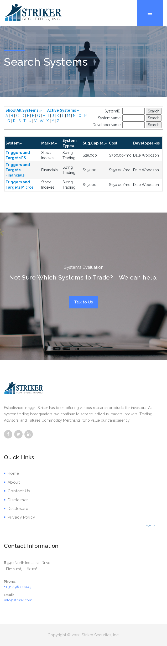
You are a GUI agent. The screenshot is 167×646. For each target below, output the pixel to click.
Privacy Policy (19, 517)
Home (11, 473)
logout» (150, 525)
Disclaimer (16, 500)
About (12, 482)
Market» (49, 143)
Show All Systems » (24, 110)
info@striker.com (18, 600)
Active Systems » (63, 110)
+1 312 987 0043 (18, 587)
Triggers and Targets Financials (18, 170)
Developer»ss (146, 143)
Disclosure (16, 508)
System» (14, 143)
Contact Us (17, 491)
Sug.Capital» (95, 143)
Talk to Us (83, 302)
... (63, 121)
